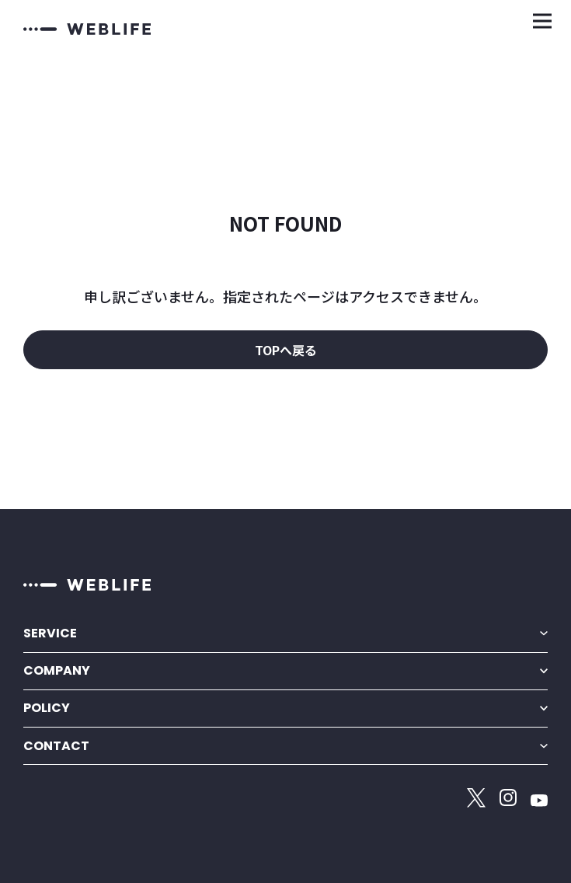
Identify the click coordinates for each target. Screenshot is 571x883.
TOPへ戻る (286, 349)
